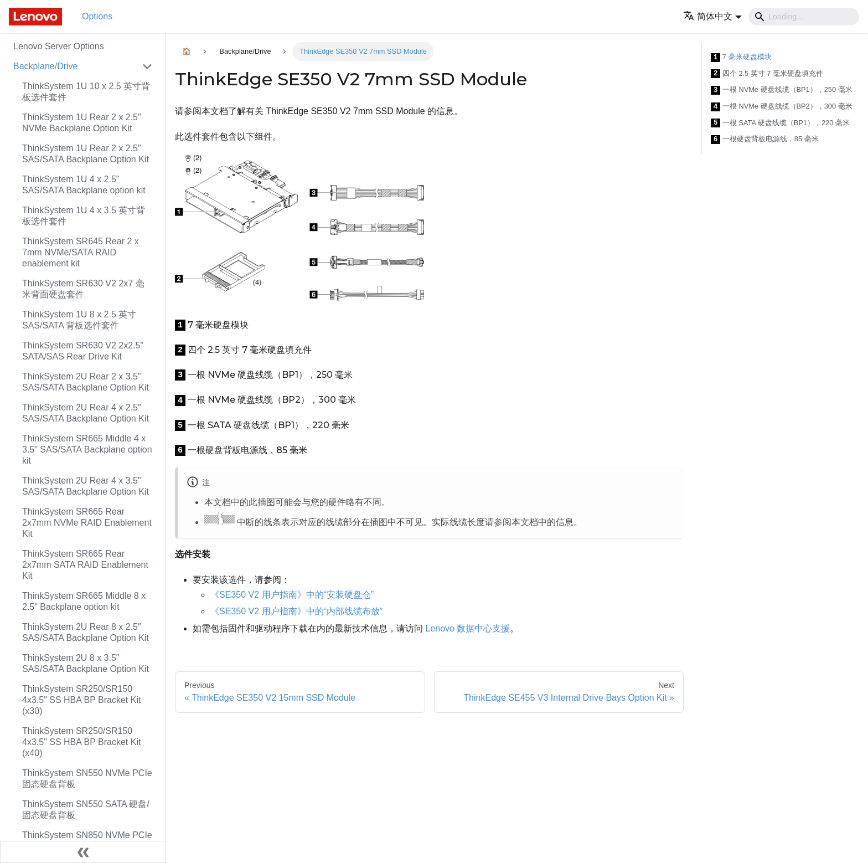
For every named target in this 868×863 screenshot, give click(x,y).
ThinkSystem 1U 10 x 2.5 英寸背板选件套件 (86, 91)
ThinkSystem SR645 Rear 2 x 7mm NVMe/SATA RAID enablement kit (80, 252)
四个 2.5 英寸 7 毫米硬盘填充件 (767, 74)
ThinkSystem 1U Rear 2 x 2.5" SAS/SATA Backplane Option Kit (85, 153)
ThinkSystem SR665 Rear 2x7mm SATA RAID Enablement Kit (85, 565)
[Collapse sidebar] (83, 852)
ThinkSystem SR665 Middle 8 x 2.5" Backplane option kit (84, 601)
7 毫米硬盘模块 (741, 57)
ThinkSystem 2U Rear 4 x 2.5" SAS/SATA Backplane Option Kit (85, 413)
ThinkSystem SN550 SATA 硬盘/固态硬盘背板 (85, 809)
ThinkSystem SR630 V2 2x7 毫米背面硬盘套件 (83, 289)
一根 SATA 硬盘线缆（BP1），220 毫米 (780, 123)
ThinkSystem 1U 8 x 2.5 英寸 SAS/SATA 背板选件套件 (79, 320)
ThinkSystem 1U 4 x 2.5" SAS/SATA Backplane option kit (84, 184)
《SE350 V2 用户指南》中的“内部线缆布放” (296, 611)
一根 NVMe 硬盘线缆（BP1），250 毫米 (781, 90)
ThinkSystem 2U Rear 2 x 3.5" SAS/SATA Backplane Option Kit (85, 382)
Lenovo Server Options (58, 46)
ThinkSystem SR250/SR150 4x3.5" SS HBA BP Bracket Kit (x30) (81, 700)
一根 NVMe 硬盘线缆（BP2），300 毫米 (781, 106)
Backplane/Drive (45, 66)
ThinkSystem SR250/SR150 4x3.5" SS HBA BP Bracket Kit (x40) (81, 742)
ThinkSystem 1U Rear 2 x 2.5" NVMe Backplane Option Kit (81, 122)
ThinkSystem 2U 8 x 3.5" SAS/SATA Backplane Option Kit (85, 663)
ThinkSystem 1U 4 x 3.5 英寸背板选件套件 (83, 216)
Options (97, 16)
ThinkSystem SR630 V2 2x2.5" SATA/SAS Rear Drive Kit (82, 351)
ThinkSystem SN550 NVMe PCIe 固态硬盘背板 (87, 778)
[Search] (803, 16)
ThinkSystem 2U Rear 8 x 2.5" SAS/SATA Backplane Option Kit (85, 632)
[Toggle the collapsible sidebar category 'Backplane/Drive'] (147, 66)
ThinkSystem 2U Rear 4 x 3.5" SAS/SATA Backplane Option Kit (85, 486)
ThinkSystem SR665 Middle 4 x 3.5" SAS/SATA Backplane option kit (87, 449)
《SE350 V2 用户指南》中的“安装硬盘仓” (292, 594)
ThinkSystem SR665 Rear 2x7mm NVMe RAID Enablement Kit (87, 522)
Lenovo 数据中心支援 (467, 628)
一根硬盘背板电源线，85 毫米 (765, 139)
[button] (712, 16)
